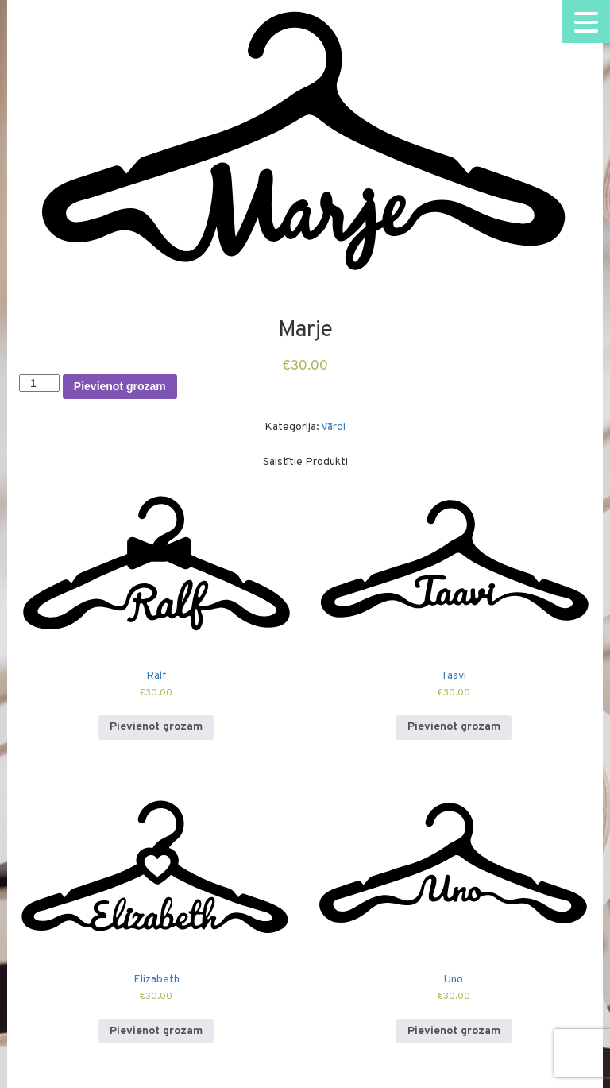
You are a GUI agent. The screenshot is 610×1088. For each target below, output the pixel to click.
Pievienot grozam (120, 386)
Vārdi (333, 427)
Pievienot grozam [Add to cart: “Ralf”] (156, 727)
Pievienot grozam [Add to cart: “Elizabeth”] (156, 1031)
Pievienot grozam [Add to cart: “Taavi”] (453, 727)
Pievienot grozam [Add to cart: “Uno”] (453, 1031)
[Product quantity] (39, 383)
